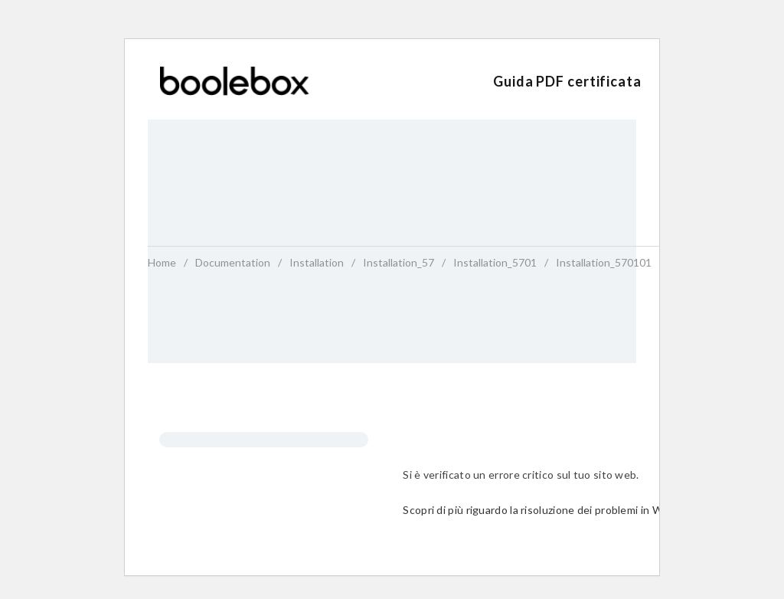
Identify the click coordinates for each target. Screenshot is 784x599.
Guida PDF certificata (567, 81)
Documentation (232, 262)
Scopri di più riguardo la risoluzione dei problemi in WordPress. (556, 509)
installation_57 (398, 262)
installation (316, 262)
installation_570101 (604, 262)
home (162, 262)
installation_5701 (495, 262)
